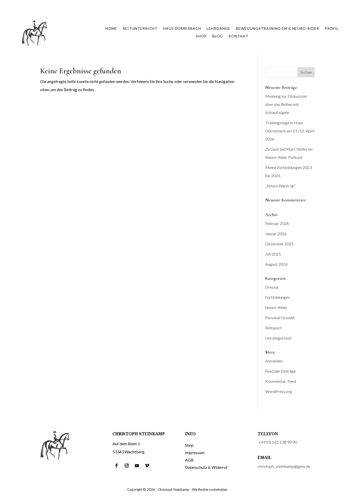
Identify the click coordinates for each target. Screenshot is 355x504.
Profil (332, 29)
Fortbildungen (277, 297)
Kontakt (238, 36)
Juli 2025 (273, 253)
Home (111, 29)
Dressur (272, 287)
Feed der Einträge (280, 371)
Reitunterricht (140, 29)
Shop (201, 36)
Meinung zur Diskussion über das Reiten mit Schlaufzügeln (286, 104)
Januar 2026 (276, 233)
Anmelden (274, 360)
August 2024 (276, 264)
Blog (217, 36)
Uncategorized (278, 337)
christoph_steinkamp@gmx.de (284, 466)
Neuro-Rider (276, 307)
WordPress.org (278, 391)
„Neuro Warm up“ (280, 185)
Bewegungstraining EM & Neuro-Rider (277, 29)
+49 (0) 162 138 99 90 (277, 442)
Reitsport (273, 327)
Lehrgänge (218, 29)
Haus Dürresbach (182, 29)
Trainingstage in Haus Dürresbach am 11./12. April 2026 (289, 130)
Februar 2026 (277, 223)
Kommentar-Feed (280, 381)
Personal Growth (280, 317)
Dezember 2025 (279, 243)
